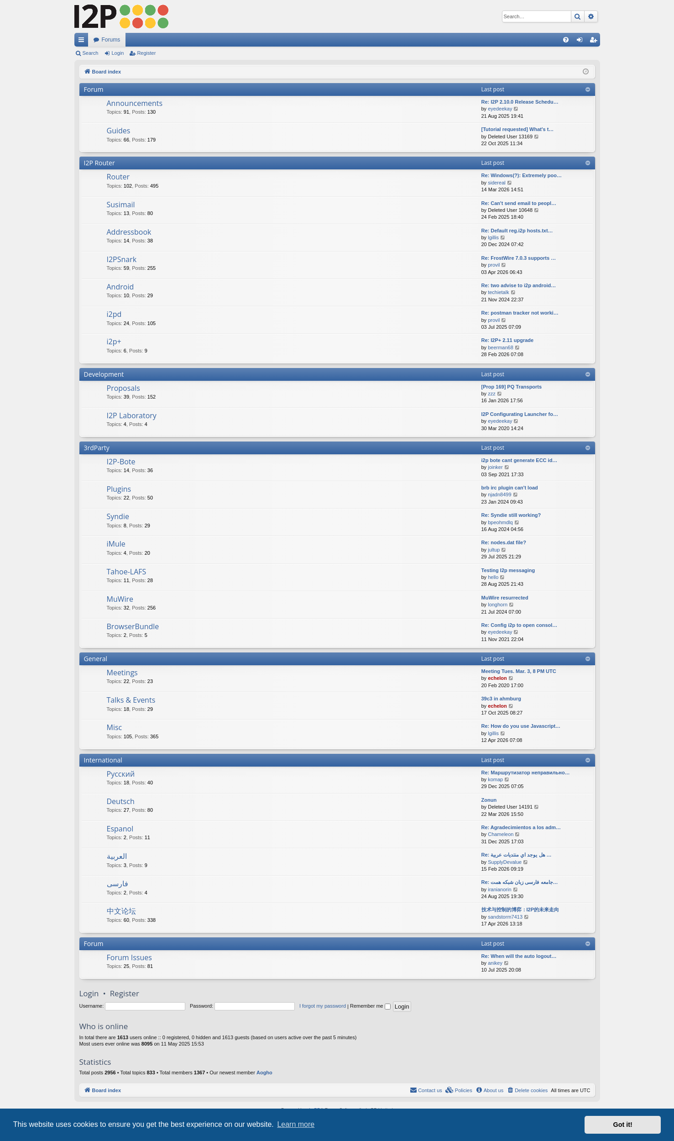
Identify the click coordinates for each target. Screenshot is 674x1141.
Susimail (121, 205)
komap (495, 779)
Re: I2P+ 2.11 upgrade (507, 340)
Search (91, 53)
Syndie (118, 516)
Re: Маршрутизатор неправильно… (525, 772)
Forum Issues (129, 957)
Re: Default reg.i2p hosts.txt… (517, 230)
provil (494, 265)
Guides (119, 131)
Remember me (370, 1006)
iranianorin (499, 889)
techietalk (498, 292)
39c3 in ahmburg (501, 698)
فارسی (117, 883)
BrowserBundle (133, 626)
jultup (494, 549)
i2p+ (114, 342)
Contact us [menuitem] (426, 1090)
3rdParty (97, 447)
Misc (114, 727)
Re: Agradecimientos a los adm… (521, 827)
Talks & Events (131, 700)
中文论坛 (121, 911)
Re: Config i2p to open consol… (519, 625)
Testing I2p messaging (508, 570)
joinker (495, 467)
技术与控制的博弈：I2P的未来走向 (520, 909)
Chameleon (500, 834)
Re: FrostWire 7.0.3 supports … (518, 258)
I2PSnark (122, 259)
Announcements (135, 103)
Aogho (264, 1072)
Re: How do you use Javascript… (521, 726)
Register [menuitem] (595, 42)
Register (146, 53)
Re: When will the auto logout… (519, 956)
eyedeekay (500, 108)
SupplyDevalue (505, 862)
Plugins (119, 489)
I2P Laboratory (132, 415)
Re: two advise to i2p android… (518, 285)
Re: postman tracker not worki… (520, 312)
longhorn (497, 604)
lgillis (493, 237)
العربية (117, 856)
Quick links (83, 42)
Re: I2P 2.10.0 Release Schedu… (520, 102)
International (103, 760)
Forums (111, 40)
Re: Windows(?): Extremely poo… (521, 175)
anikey (495, 963)
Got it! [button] (622, 1124)
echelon (497, 678)
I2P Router (99, 162)
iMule (116, 544)
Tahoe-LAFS (126, 572)
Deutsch (121, 801)
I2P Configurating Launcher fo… (519, 414)
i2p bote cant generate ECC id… (519, 460)
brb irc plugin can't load (509, 487)
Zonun (489, 800)
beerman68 (500, 347)
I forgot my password (322, 1006)
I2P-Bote (121, 462)
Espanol (120, 829)
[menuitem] (566, 40)
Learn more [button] (295, 1124)
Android (120, 287)
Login (117, 53)
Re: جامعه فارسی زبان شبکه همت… (519, 882)
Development (104, 374)
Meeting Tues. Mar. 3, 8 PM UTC (518, 671)
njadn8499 (499, 494)
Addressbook (129, 232)
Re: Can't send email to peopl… (519, 203)
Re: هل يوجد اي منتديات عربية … (516, 854)
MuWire (120, 599)
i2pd (114, 314)
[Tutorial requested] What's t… (517, 129)
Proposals (123, 388)
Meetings (122, 673)
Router (118, 177)
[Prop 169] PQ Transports (511, 386)
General (96, 658)
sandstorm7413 (505, 917)
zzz (492, 393)
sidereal (497, 182)
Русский (121, 774)
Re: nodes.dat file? (503, 542)
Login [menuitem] (581, 42)
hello (493, 577)
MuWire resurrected (504, 597)
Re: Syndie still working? (511, 515)
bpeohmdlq (500, 522)
